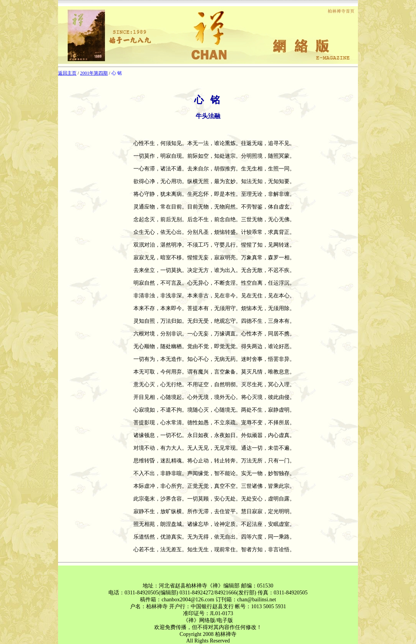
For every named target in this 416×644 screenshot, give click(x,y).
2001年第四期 (94, 73)
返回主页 (67, 73)
